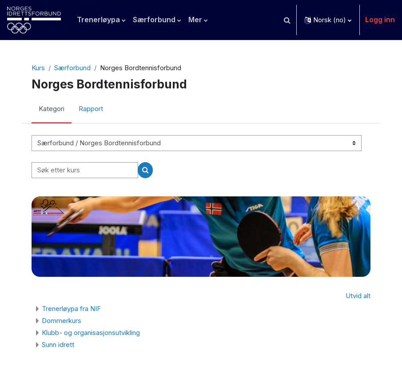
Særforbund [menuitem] (154, 19)
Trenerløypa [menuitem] (98, 19)
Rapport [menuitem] (91, 109)
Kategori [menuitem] (51, 109)
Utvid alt (358, 296)
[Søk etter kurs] (85, 170)
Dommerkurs (61, 320)
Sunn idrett (58, 344)
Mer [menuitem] (195, 19)
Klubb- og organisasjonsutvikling (91, 332)
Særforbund (72, 68)
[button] (287, 20)
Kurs (38, 68)
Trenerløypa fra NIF (71, 308)
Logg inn (380, 19)
